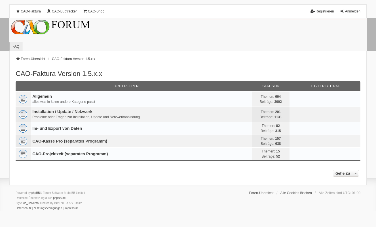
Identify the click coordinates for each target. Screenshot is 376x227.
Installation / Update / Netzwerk (62, 111)
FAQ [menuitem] (15, 46)
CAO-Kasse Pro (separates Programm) (69, 141)
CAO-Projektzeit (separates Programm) (70, 154)
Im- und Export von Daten (57, 128)
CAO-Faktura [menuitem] (28, 11)
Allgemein (42, 96)
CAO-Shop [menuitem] (93, 11)
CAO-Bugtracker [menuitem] (62, 11)
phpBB (35, 192)
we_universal (31, 203)
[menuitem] (23, 208)
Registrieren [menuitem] (322, 11)
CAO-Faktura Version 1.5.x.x (59, 73)
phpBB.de (59, 198)
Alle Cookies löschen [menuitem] (296, 193)
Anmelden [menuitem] (350, 11)
